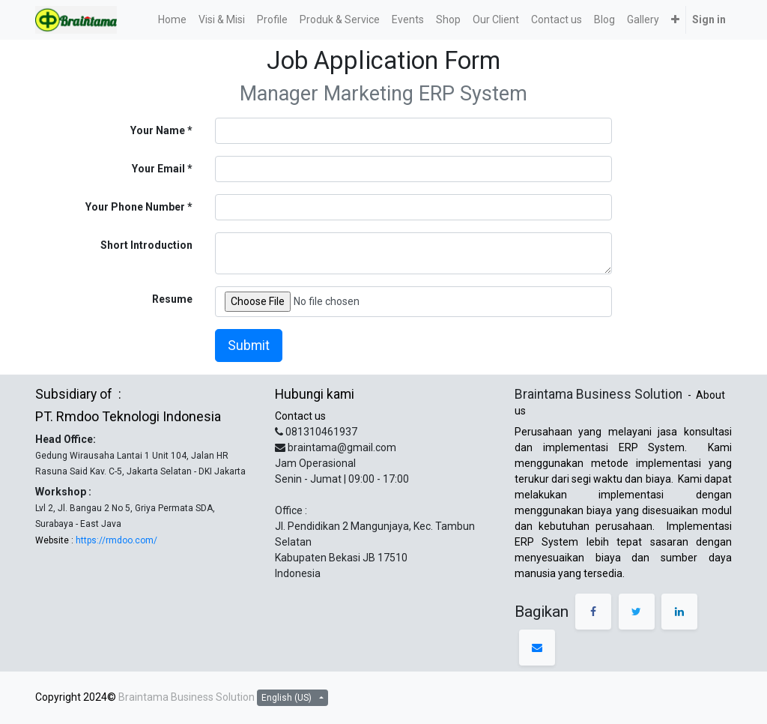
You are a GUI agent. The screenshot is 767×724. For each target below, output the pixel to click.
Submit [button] (249, 345)
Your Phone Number (135, 207)
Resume (172, 299)
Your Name (157, 130)
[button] (675, 20)
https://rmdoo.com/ (115, 540)
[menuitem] (172, 20)
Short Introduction (146, 245)
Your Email (158, 169)
